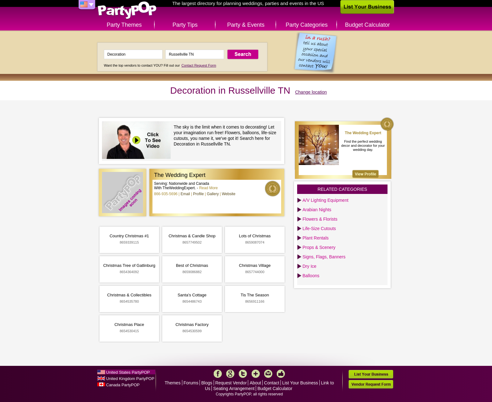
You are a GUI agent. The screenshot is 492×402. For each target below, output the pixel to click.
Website (228, 194)
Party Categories (307, 25)
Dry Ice (309, 266)
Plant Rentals (315, 237)
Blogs (206, 382)
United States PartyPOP (128, 372)
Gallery (213, 194)
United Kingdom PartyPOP (130, 378)
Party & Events (246, 25)
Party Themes (124, 25)
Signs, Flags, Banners (323, 256)
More (256, 374)
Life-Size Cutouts (319, 228)
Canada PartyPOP (123, 385)
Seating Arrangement (234, 388)
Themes (173, 382)
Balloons (310, 275)
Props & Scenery (318, 247)
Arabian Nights (316, 209)
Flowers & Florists (319, 219)
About (255, 382)
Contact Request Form (198, 65)
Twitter (243, 374)
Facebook (218, 374)
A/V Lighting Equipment (325, 200)
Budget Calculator (367, 25)
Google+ (230, 374)
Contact (271, 382)
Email (185, 194)
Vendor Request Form (370, 384)
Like (281, 374)
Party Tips (185, 25)
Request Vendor (231, 382)
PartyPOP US (127, 10)
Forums (191, 382)
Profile (198, 194)
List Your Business (300, 382)
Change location (311, 92)
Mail (268, 374)
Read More (208, 188)
